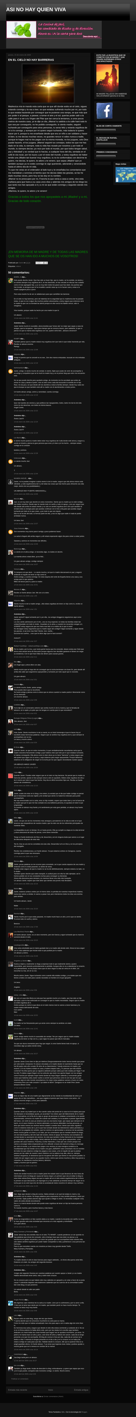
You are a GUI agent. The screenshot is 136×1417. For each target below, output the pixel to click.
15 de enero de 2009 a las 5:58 (25, 700)
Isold (16, 1020)
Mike (16, 818)
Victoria (17, 569)
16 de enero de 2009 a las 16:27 (26, 1054)
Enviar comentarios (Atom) (53, 1396)
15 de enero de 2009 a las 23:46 (26, 956)
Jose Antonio (19, 528)
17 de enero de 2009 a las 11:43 (26, 1186)
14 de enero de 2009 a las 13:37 (26, 524)
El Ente (17, 747)
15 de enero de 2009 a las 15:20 (26, 909)
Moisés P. (17, 589)
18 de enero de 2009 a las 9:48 (25, 1311)
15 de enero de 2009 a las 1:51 (25, 609)
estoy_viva (18, 995)
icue (15, 1216)
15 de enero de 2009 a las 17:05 (26, 927)
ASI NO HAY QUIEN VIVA (36, 9)
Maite (16, 889)
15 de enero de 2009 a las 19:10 (26, 940)
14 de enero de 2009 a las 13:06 (26, 494)
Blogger (84, 1412)
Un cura (17, 1365)
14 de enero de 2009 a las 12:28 (26, 453)
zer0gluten (18, 1191)
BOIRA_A (17, 277)
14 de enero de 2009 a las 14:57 (26, 564)
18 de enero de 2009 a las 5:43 (25, 1265)
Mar (15, 662)
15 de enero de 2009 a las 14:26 (26, 813)
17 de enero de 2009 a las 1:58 (25, 1088)
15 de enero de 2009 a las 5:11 (25, 657)
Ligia (16, 772)
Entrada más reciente (17, 1390)
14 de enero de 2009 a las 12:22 (26, 411)
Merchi (16, 499)
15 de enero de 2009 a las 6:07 (25, 724)
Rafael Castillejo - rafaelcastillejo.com (29, 646)
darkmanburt (19, 368)
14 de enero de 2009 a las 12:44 (26, 474)
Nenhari (17, 914)
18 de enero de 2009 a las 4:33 (25, 1227)
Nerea (16, 1033)
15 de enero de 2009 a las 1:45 (25, 596)
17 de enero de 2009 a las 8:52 (25, 1166)
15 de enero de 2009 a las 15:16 (26, 884)
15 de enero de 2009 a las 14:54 (26, 856)
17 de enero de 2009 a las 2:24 (25, 1104)
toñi (15, 729)
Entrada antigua (81, 1390)
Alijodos (17, 354)
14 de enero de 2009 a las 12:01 (26, 334)
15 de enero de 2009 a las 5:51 (25, 680)
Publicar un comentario (19, 1379)
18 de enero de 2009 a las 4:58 (25, 1252)
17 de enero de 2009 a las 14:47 (26, 1211)
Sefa (15, 790)
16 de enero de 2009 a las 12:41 (26, 1029)
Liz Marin (17, 438)
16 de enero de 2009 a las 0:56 (25, 990)
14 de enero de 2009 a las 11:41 (26, 318)
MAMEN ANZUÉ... (21, 478)
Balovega (17, 549)
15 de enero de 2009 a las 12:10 (26, 786)
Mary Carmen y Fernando (24, 1232)
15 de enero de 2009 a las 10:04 (26, 767)
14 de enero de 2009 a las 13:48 (26, 544)
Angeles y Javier (20, 961)
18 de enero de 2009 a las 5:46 (25, 1295)
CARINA (17, 705)
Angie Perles (19, 1300)
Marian (16, 861)
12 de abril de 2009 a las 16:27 (25, 1361)
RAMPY (17, 339)
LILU (16, 1315)
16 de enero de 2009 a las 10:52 (26, 1015)
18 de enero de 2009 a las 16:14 (26, 1349)
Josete (16, 684)
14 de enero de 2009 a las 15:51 (26, 585)
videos (18, 266)
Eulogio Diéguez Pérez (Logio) (26, 718)
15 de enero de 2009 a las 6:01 (25, 713)
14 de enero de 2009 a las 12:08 (26, 350)
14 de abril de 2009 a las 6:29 (25, 1374)
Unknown (17, 458)
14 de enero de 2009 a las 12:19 (26, 363)
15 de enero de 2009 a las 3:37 (25, 641)
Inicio (50, 1390)
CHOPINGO (18, 1354)
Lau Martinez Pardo (21, 932)
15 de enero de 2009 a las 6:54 (25, 742)
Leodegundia (19, 945)
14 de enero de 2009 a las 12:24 (26, 422)
